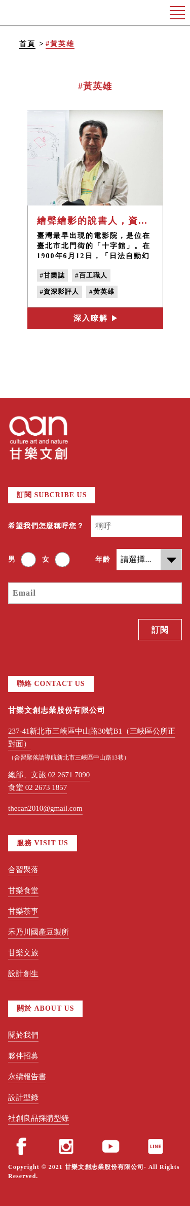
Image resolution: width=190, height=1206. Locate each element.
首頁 (27, 44)
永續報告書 (27, 1077)
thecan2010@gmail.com (45, 808)
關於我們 (23, 1035)
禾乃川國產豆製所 (38, 932)
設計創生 (23, 974)
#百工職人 (91, 275)
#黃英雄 (60, 44)
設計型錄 (23, 1097)
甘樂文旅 (23, 953)
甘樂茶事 (23, 911)
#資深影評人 (60, 291)
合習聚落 (23, 870)
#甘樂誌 (52, 275)
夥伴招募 (23, 1056)
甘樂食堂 (23, 890)
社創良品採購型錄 (38, 1118)
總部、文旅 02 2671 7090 (49, 775)
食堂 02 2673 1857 (37, 787)
